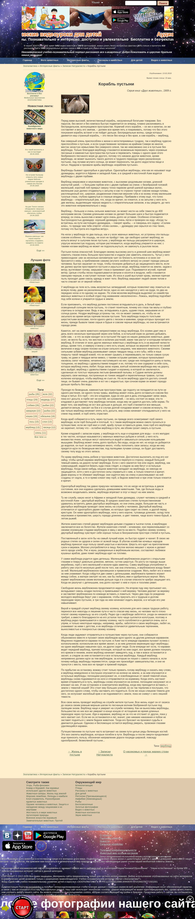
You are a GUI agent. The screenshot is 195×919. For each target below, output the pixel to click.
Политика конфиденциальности (118, 850)
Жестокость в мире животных (41, 812)
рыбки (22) (48, 405)
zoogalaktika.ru (36, 887)
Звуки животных (83, 815)
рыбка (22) (49, 411)
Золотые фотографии (86, 807)
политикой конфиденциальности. (63, 895)
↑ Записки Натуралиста (104, 753)
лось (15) (34, 421)
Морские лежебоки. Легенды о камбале (47, 796)
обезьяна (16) (48, 416)
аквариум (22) (33, 411)
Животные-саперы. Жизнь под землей (46, 793)
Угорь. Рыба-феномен (37, 785)
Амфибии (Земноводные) (88, 799)
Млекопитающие (84, 785)
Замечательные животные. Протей (44, 820)
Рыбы (78, 801)
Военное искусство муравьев (41, 818)
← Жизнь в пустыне (75, 753)
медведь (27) (48, 399)
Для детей (137, 60)
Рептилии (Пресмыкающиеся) (91, 796)
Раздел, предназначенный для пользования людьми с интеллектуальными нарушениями (135, 856)
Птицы (78, 788)
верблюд (166, 746)
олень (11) (40, 433)
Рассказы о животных (110, 60)
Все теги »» (40, 437)
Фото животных (49, 60)
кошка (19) (31, 416)
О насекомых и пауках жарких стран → (146, 753)
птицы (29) (32, 399)
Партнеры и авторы (111, 838)
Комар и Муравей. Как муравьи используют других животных (42, 789)
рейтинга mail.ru (95, 868)
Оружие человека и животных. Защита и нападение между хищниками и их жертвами (47, 807)
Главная (27, 60)
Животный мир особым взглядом (119, 853)
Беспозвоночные (84, 804)
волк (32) (47, 394)
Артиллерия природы (37, 815)
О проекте (106, 835)
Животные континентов (87, 812)
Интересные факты (78, 60)
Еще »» (40, 250)
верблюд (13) (33, 427)
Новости (104, 841)
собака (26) (33, 405)
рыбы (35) (34, 394)
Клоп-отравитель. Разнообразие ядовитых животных (43, 800)
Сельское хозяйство (111, 844)
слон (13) (47, 421)
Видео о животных (161, 60)
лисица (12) (49, 427)
